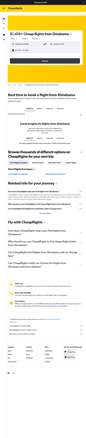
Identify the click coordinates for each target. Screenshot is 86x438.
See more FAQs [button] (47, 215)
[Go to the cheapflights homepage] (16, 8)
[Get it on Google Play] (71, 355)
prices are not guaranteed (56, 321)
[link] (12, 374)
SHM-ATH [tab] (51, 105)
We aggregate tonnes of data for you (48, 331)
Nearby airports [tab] (41, 159)
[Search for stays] (4, 20)
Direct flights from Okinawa (57, 176)
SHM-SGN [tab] (62, 105)
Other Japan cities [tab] (58, 159)
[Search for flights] (4, 15)
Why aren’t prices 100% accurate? (48, 335)
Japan (24, 81)
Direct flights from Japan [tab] (22, 159)
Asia (18, 81)
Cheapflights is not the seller (48, 327)
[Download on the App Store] (71, 361)
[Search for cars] (4, 24)
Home (13, 81)
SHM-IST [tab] (42, 105)
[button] (83, 2)
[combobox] (40, 35)
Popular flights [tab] (19, 164)
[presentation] (74, 31)
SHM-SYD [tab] (31, 105)
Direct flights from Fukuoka (22, 176)
